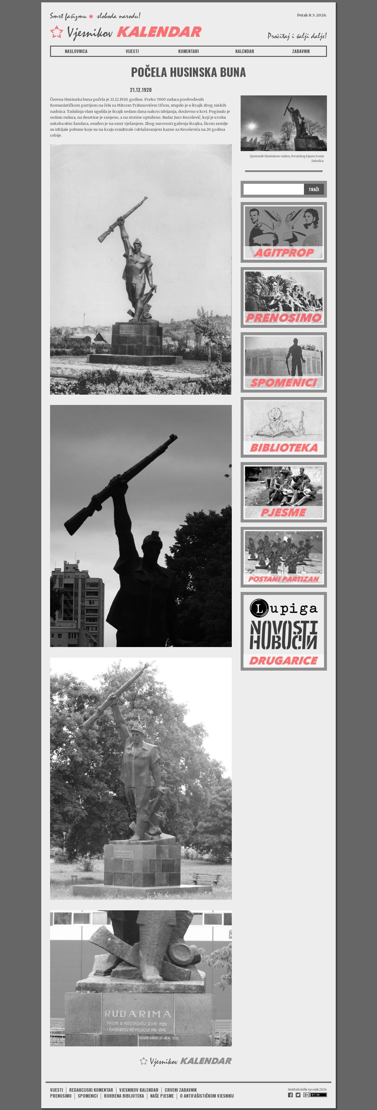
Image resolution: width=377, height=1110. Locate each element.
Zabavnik (301, 51)
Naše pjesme (162, 1095)
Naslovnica (76, 51)
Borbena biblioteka (124, 1095)
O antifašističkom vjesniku (207, 1095)
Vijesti (132, 51)
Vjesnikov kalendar (138, 1089)
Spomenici (88, 1095)
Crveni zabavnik (181, 1089)
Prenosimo (61, 1095)
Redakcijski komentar (91, 1089)
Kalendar (244, 51)
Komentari (188, 51)
